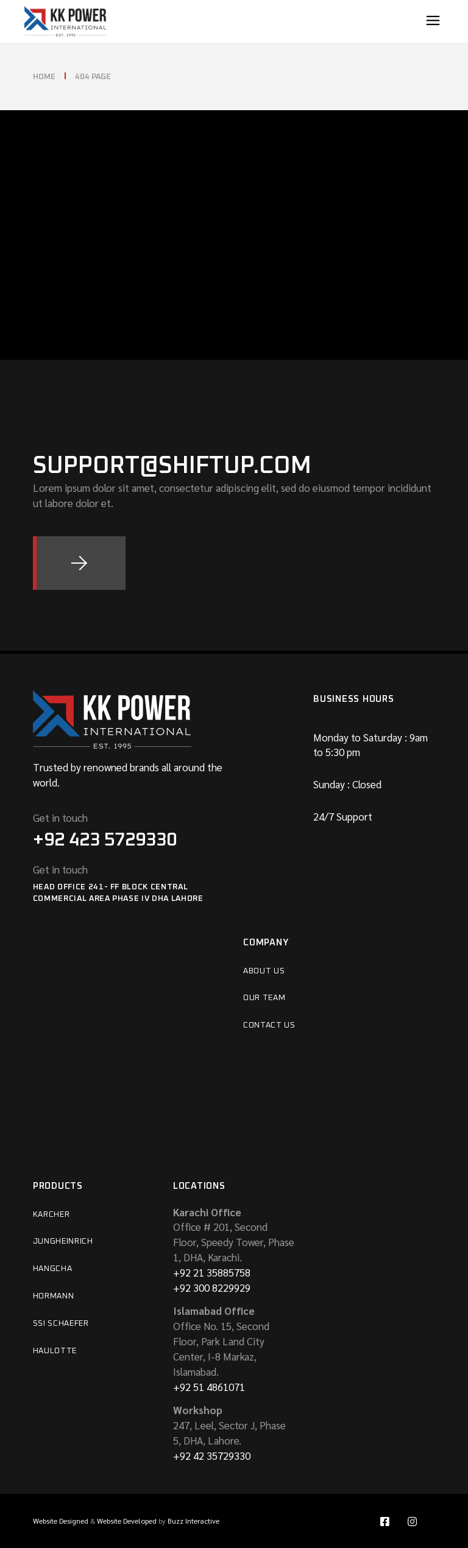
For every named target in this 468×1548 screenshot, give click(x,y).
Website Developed (127, 1520)
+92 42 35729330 (211, 1455)
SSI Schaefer (61, 1324)
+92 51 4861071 (209, 1386)
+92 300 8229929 (211, 1287)
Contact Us (269, 1025)
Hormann (53, 1296)
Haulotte (55, 1351)
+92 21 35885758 (211, 1272)
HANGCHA (53, 1269)
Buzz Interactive (193, 1520)
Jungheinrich (63, 1241)
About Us (264, 971)
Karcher (51, 1215)
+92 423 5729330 (105, 840)
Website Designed (60, 1520)
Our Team (264, 998)
